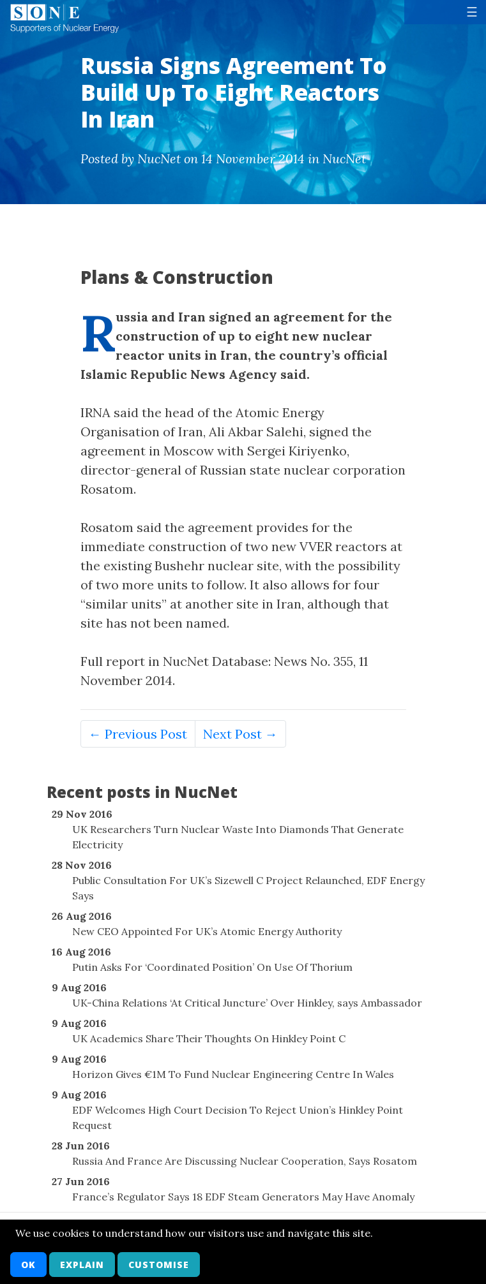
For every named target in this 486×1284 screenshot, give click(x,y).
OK (28, 1264)
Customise (158, 1264)
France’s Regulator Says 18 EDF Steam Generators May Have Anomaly (243, 1196)
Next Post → (240, 734)
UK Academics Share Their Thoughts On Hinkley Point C (209, 1038)
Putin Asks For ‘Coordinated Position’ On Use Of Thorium (212, 967)
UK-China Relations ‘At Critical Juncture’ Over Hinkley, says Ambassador (247, 1002)
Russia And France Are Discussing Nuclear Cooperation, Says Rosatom (244, 1161)
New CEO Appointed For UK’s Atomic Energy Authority (207, 931)
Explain (82, 1264)
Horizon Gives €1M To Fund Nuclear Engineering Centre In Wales (233, 1074)
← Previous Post (138, 734)
